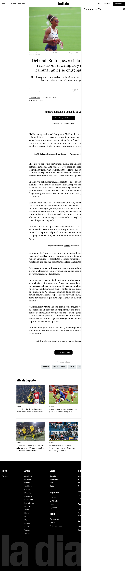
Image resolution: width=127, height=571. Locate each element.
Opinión (27, 520)
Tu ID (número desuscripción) (85, 514)
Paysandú (54, 483)
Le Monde (54, 501)
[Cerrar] (95, 112)
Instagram (116, 489)
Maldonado (54, 479)
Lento (52, 504)
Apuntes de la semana (87, 483)
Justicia (27, 510)
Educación (28, 500)
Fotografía (82, 491)
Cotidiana (28, 486)
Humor (80, 495)
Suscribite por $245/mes (63, 118)
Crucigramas (83, 498)
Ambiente (28, 476)
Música (52, 522)
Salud (26, 527)
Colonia (53, 476)
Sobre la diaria (84, 527)
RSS (113, 479)
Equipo (80, 530)
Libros (26, 513)
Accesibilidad (117, 514)
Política (27, 523)
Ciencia (27, 483)
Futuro (27, 506)
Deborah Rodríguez (59, 367)
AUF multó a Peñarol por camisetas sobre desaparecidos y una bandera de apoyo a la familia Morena (30, 448)
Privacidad (116, 518)
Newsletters (116, 476)
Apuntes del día (84, 479)
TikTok (114, 496)
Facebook (115, 493)
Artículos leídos (56, 526)
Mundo (27, 516)
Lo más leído (83, 476)
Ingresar (107, 3)
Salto (52, 486)
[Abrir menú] (3, 3)
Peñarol (71, 367)
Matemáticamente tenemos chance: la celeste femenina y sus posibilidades (95, 411)
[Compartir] (79, 90)
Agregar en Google (77, 154)
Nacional (81, 367)
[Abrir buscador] (99, 4)
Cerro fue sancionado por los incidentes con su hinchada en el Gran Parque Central (62, 448)
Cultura (27, 489)
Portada (5, 476)
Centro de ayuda (118, 508)
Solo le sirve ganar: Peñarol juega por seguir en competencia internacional (95, 448)
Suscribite (119, 4)
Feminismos (29, 503)
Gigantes (53, 508)
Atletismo (21, 3)
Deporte (13, 3)
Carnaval (28, 479)
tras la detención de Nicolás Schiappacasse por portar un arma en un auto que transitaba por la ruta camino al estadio (62, 143)
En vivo (81, 486)
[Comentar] (92, 90)
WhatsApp (116, 486)
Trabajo (27, 530)
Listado (81, 510)
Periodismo (54, 519)
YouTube (115, 483)
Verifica (27, 533)
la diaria (53, 497)
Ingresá (72, 123)
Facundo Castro (34, 98)
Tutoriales (115, 511)
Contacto (115, 521)
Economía (28, 496)
